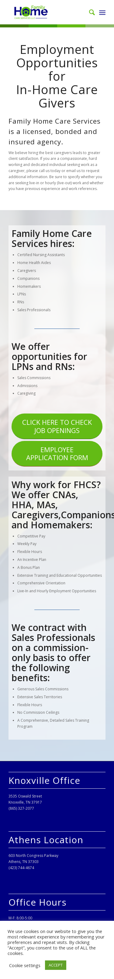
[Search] (89, 12)
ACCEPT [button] (56, 965)
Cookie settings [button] (24, 965)
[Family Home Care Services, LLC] (47, 12)
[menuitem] (89, 12)
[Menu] (102, 12)
